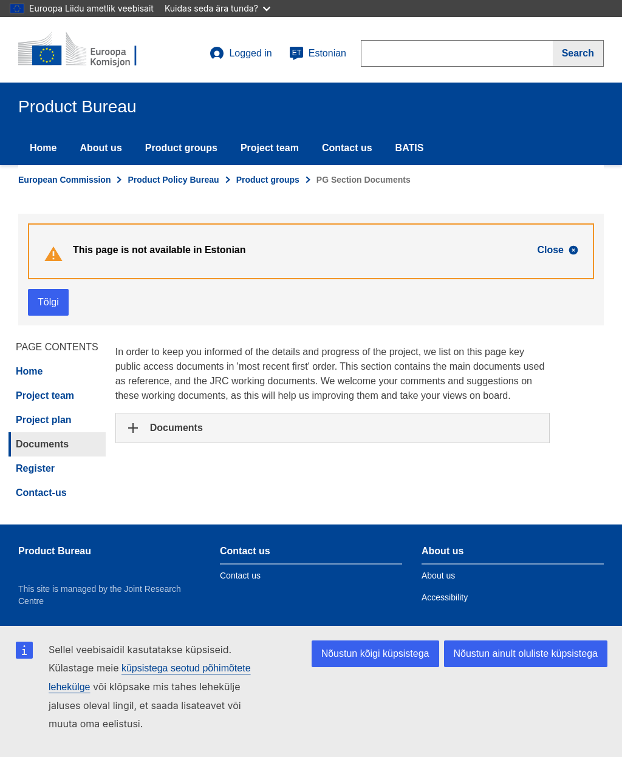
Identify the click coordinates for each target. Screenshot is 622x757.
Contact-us (41, 492)
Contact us (347, 148)
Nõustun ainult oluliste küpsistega (526, 653)
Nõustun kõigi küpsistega (375, 653)
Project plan (44, 420)
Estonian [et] (317, 53)
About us (100, 148)
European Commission (64, 180)
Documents (42, 444)
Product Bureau (54, 551)
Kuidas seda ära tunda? (217, 8)
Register (35, 468)
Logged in (241, 53)
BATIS (409, 148)
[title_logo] (91, 50)
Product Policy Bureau (173, 180)
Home (43, 148)
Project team (270, 148)
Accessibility (445, 597)
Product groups (181, 148)
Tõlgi (48, 302)
